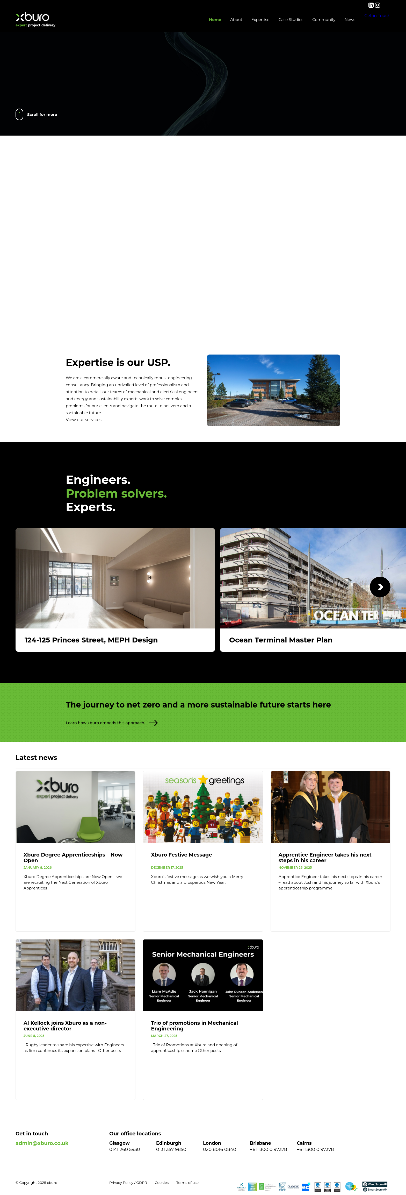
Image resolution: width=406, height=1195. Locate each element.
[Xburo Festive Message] (203, 791)
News (332, 19)
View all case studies (310, 491)
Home (197, 19)
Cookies (162, 1167)
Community (305, 19)
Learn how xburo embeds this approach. (105, 707)
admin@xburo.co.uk (42, 1127)
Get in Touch (368, 19)
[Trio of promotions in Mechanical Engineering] (203, 959)
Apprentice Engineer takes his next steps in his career (325, 842)
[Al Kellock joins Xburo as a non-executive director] (75, 959)
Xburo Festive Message (181, 839)
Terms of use (187, 1167)
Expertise (242, 19)
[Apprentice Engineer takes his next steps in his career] (330, 791)
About (218, 19)
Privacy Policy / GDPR (128, 1167)
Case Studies (272, 19)
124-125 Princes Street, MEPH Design (87, 624)
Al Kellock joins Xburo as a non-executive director (65, 1010)
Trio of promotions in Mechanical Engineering (194, 1010)
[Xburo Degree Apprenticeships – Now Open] (75, 791)
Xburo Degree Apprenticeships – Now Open (73, 842)
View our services (93, 403)
